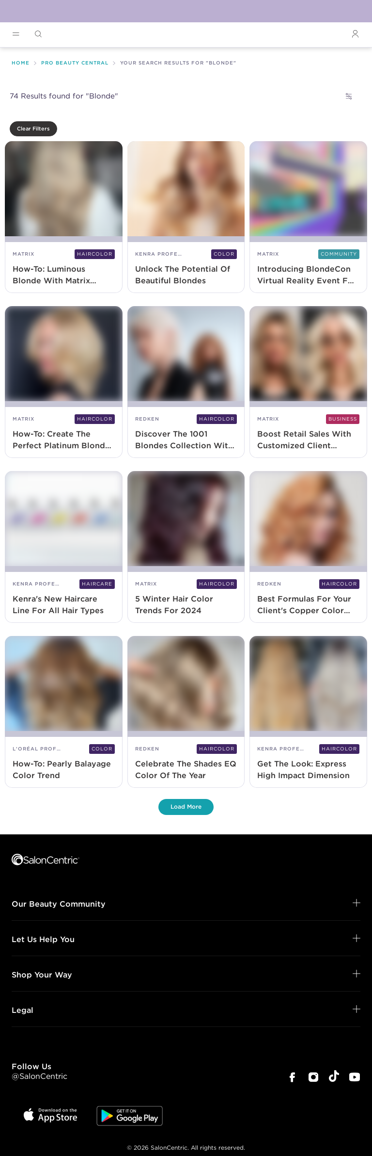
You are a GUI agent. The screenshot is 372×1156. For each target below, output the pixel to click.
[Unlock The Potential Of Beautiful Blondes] (186, 217)
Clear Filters (33, 128)
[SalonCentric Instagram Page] (313, 1078)
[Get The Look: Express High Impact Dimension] (308, 712)
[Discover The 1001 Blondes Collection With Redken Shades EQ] (186, 382)
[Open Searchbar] (38, 34)
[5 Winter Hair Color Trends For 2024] (186, 547)
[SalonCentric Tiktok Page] (334, 1078)
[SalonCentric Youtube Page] (354, 1078)
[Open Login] (355, 34)
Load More (186, 806)
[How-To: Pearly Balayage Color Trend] (64, 712)
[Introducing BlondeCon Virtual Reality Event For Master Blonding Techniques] (308, 217)
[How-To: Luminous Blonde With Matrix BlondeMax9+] (64, 217)
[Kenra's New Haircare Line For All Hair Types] (64, 547)
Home (21, 63)
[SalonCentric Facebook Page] (292, 1078)
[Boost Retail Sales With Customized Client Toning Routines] (308, 382)
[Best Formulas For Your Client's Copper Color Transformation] (308, 547)
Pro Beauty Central (74, 63)
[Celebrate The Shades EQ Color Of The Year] (186, 712)
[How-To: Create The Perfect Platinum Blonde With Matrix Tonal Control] (64, 382)
